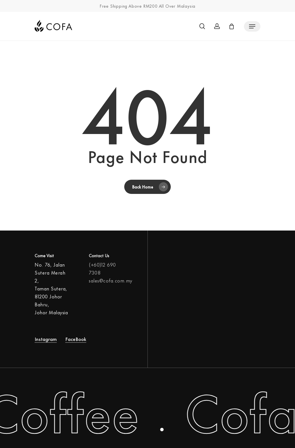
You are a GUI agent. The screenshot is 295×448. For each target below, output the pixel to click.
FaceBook (75, 338)
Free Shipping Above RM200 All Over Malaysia (147, 6)
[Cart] (233, 26)
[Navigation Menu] (252, 26)
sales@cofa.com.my (110, 280)
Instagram (46, 338)
